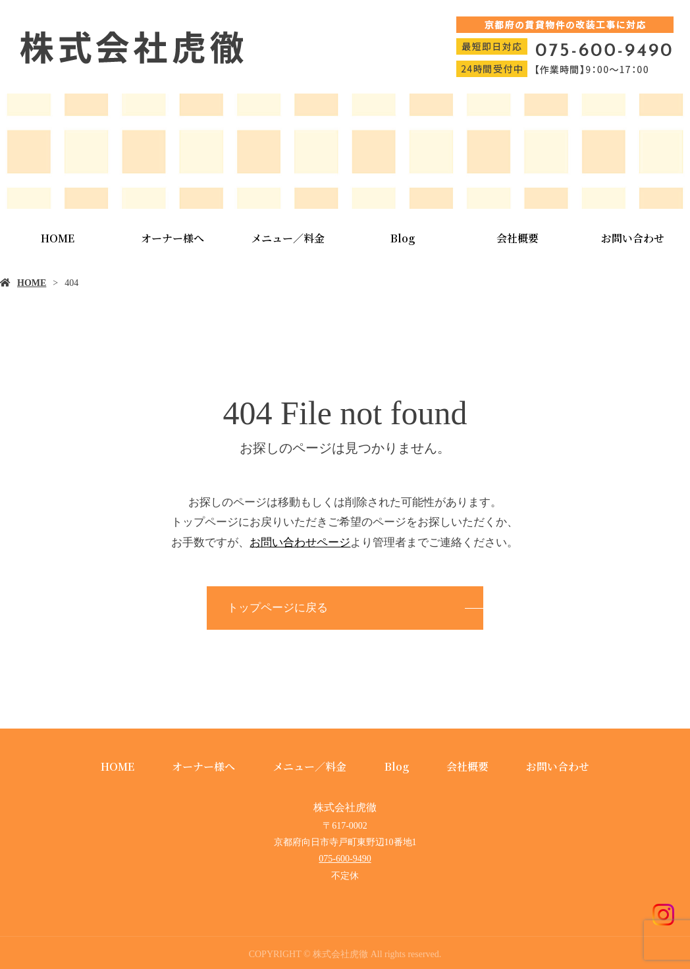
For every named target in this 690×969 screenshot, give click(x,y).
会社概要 (517, 238)
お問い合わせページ (300, 542)
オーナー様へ (172, 238)
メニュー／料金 (288, 238)
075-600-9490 (345, 859)
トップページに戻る (277, 607)
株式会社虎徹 (345, 807)
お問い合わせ (557, 766)
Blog (402, 238)
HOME (57, 238)
